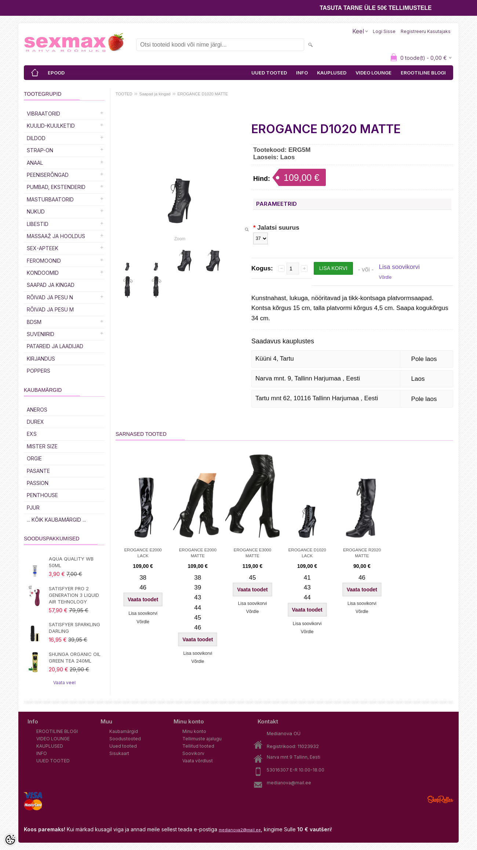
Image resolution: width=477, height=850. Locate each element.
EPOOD (56, 73)
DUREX (35, 422)
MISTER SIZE (42, 446)
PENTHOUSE (42, 495)
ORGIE (34, 458)
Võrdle (385, 277)
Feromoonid (44, 261)
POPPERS (38, 371)
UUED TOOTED (269, 73)
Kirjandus (41, 358)
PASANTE (38, 471)
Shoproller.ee (440, 799)
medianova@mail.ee (289, 782)
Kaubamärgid (123, 731)
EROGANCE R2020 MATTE (362, 553)
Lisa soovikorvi (399, 266)
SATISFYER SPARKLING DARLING (74, 627)
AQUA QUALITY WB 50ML (71, 562)
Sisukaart (119, 753)
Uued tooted (123, 746)
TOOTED (124, 94)
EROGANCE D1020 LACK (307, 553)
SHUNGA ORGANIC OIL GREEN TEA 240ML (75, 657)
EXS (32, 434)
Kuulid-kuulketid (51, 126)
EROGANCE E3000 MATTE (252, 553)
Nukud (36, 211)
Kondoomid (43, 273)
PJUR (33, 507)
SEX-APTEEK (42, 248)
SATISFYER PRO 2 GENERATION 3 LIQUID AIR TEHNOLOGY (74, 595)
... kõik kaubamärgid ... (56, 520)
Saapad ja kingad (50, 285)
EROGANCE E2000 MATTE (197, 553)
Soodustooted (125, 738)
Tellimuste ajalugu (202, 738)
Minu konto (194, 731)
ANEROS (37, 409)
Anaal (35, 163)
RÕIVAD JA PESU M (50, 309)
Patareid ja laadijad (55, 346)
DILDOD (36, 138)
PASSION (37, 483)
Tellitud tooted (198, 746)
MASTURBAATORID (50, 199)
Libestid (37, 224)
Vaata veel (64, 682)
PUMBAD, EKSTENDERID (56, 187)
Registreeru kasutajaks (426, 31)
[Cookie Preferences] (10, 839)
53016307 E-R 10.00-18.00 (295, 770)
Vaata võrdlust (197, 760)
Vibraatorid (43, 113)
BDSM (34, 322)
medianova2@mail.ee (240, 829)
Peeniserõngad (48, 175)
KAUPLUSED (331, 73)
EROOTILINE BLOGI (423, 73)
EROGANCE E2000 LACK (142, 553)
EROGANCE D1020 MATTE (202, 94)
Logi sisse (384, 31)
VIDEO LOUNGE (374, 73)
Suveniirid (40, 334)
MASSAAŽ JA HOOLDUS (56, 236)
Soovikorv (193, 753)
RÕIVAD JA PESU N (50, 297)
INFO (302, 73)
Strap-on (40, 150)
